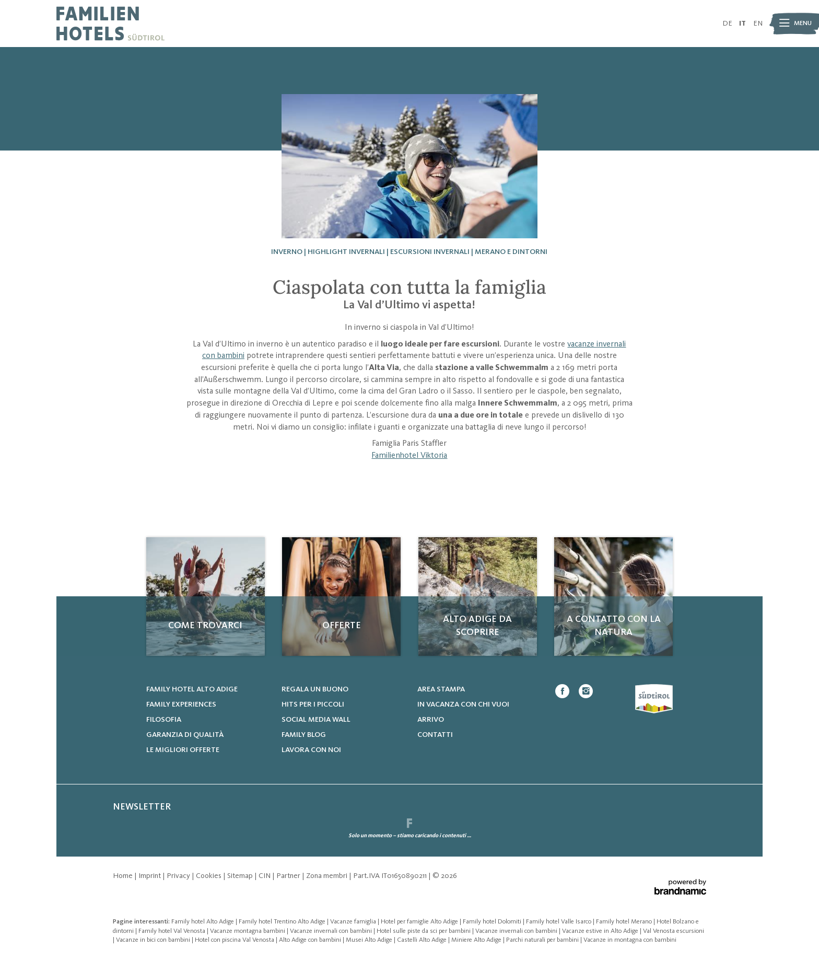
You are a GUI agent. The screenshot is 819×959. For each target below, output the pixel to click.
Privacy (179, 876)
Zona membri (327, 876)
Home (123, 876)
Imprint (150, 876)
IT (742, 23)
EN (758, 23)
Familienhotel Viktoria (409, 456)
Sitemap (240, 876)
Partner (289, 876)
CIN (265, 876)
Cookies (209, 876)
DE (727, 23)
